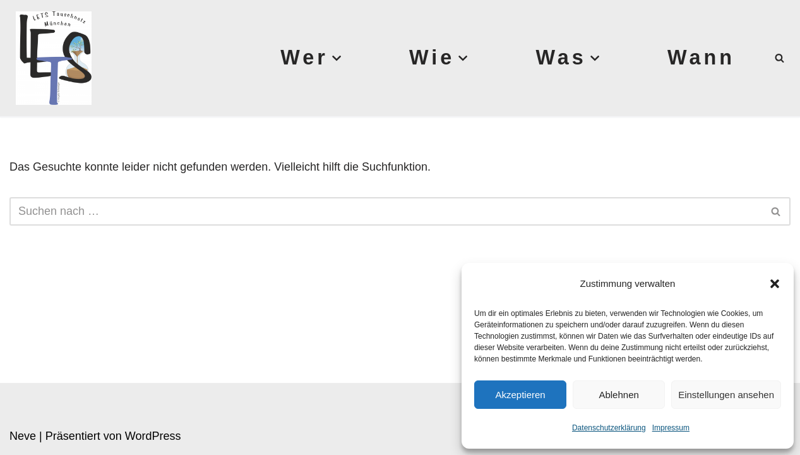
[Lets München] (50, 58)
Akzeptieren (520, 394)
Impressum (671, 427)
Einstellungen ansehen (726, 394)
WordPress (153, 436)
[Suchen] (779, 58)
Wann (701, 57)
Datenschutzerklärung (609, 427)
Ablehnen (618, 394)
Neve (22, 436)
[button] (774, 283)
